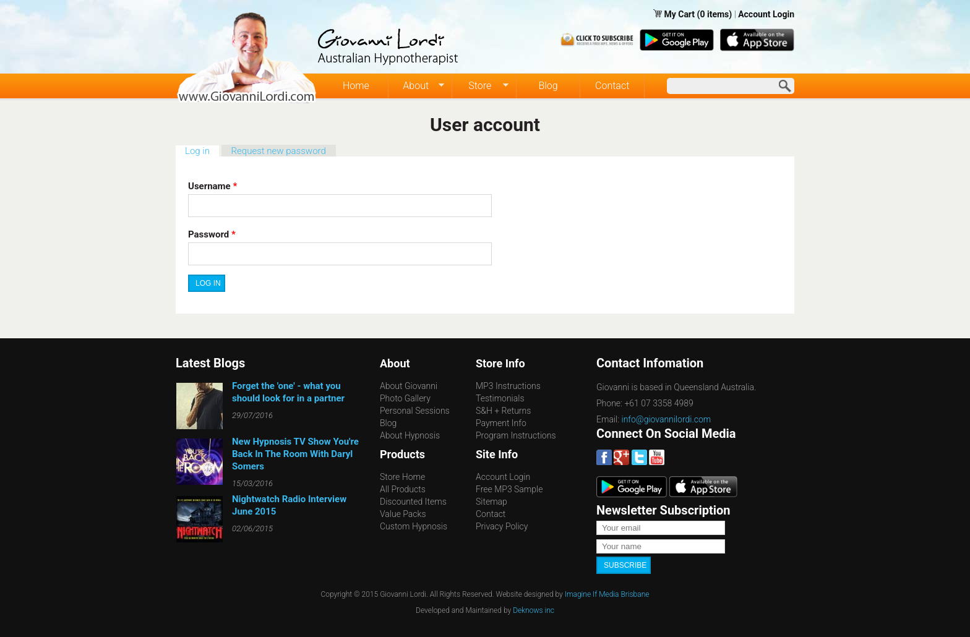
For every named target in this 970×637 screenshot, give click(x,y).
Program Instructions (516, 435)
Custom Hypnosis (413, 526)
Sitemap (491, 502)
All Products (403, 489)
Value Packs (403, 514)
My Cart (680, 14)
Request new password (278, 150)
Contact (612, 86)
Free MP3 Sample (509, 489)
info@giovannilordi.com (666, 419)
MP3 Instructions (508, 386)
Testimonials (500, 398)
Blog (547, 86)
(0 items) (714, 14)
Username (212, 186)
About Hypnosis (410, 435)
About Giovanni (408, 386)
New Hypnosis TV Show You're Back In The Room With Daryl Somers (295, 454)
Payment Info (501, 423)
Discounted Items (413, 502)
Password (212, 234)
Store (480, 86)
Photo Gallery (405, 398)
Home (356, 86)
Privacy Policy (502, 526)
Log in (202, 150)
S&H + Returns (503, 411)
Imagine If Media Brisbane (607, 594)
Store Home (402, 477)
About (416, 86)
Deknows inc (533, 610)
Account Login (766, 14)
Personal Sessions (415, 411)
